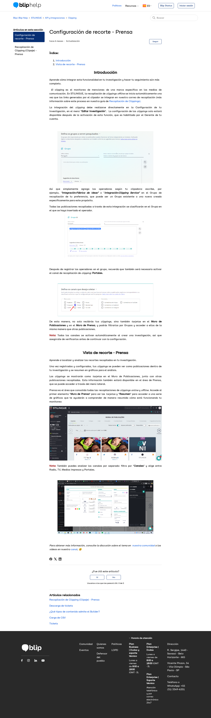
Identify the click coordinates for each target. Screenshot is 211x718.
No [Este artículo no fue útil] (113, 577)
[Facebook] (50, 559)
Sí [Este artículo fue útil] (97, 577)
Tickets (53, 623)
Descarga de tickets (61, 605)
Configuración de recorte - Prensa (25, 37)
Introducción (63, 60)
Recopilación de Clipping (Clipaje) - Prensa (26, 50)
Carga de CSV (57, 617)
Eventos (84, 650)
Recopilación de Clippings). (125, 101)
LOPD (114, 650)
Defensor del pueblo (102, 657)
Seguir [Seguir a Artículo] (155, 41)
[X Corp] (55, 559)
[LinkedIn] (60, 559)
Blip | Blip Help (20, 18)
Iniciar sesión (186, 5)
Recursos (132, 5)
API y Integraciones (55, 18)
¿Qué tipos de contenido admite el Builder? (74, 611)
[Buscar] (174, 18)
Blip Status (166, 5)
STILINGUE (36, 18)
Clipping (72, 18)
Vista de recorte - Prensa (70, 64)
